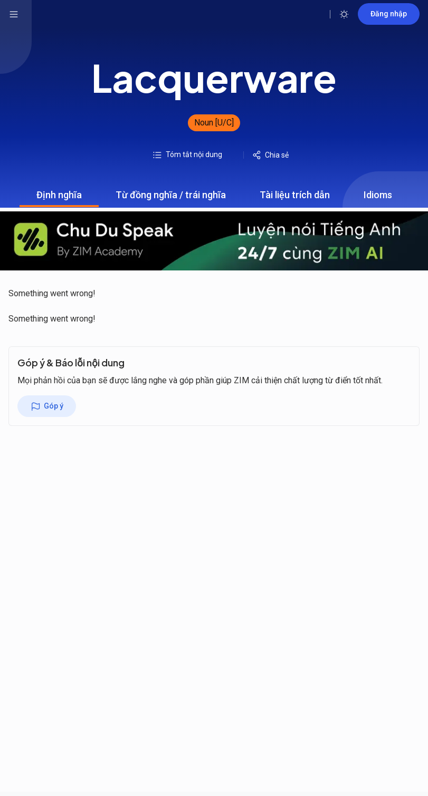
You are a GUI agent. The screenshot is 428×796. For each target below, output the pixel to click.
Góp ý (46, 406)
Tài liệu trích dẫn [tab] (295, 198)
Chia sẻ (270, 155)
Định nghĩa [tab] (59, 198)
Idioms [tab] (378, 198)
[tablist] (214, 194)
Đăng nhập (388, 13)
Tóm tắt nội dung (187, 155)
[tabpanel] (214, 268)
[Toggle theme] (344, 14)
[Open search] (314, 14)
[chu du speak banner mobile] (214, 240)
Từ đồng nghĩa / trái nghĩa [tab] (171, 198)
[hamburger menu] (13, 14)
